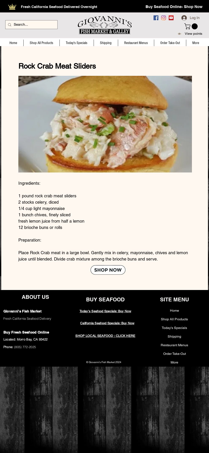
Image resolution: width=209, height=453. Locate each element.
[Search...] (31, 24)
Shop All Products (174, 319)
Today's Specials (174, 328)
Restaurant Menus (174, 345)
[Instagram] (163, 17)
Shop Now (193, 6)
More (174, 362)
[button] (191, 26)
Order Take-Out (174, 354)
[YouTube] (171, 17)
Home (174, 311)
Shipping (174, 336)
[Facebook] (156, 17)
